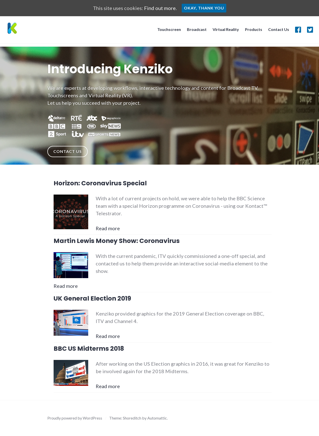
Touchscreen (167, 30)
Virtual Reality (224, 30)
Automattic (157, 418)
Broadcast (195, 30)
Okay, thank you (204, 7)
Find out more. (160, 8)
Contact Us (277, 30)
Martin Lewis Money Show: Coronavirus (117, 240)
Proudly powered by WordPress (74, 418)
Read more (108, 228)
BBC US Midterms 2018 (89, 348)
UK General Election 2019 (92, 298)
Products (252, 30)
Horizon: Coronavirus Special (100, 183)
